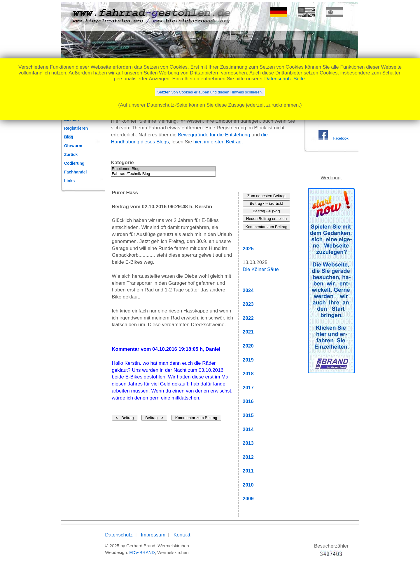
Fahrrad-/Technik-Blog (163, 173)
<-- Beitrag (125, 418)
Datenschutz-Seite (284, 78)
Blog (68, 137)
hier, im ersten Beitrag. (218, 142)
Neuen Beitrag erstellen (266, 218)
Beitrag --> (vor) (266, 211)
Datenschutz (119, 535)
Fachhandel (75, 172)
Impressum (153, 535)
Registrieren (76, 128)
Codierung (74, 163)
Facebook (340, 138)
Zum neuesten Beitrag (266, 196)
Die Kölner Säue (261, 269)
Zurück (71, 154)
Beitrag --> (154, 418)
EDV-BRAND (142, 552)
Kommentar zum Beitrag (196, 418)
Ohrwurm (73, 145)
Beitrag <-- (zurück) (266, 203)
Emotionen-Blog (163, 168)
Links (69, 180)
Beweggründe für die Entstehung (214, 135)
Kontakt (182, 535)
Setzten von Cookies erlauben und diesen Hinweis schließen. (210, 92)
